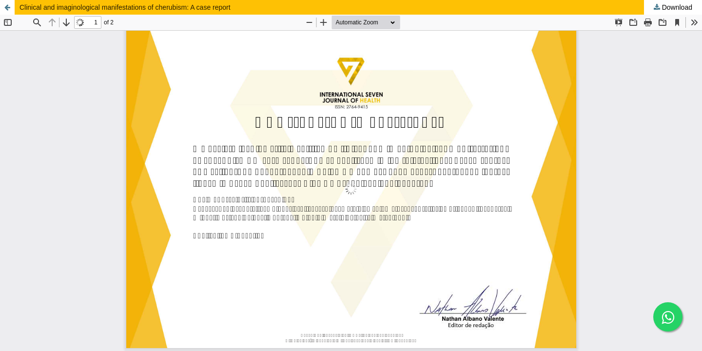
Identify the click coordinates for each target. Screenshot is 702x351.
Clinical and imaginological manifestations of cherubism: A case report (125, 7)
